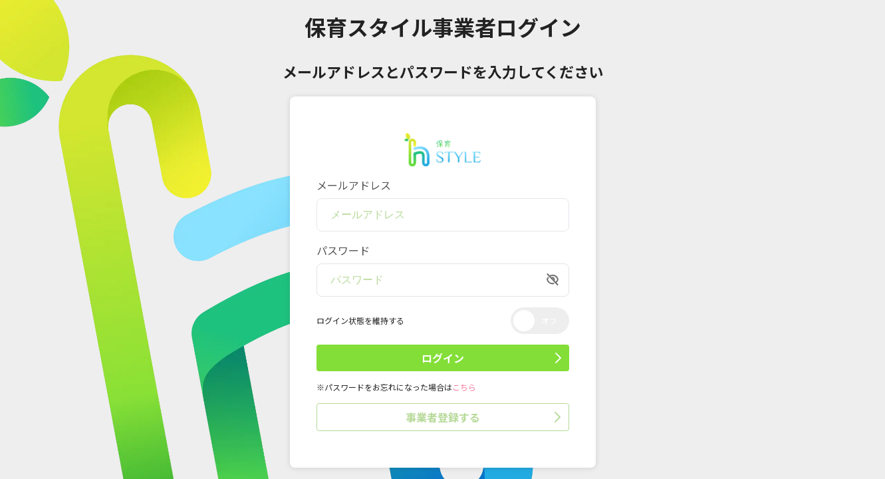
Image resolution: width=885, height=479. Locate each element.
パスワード (343, 250)
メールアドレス (353, 185)
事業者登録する (483, 417)
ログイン (491, 358)
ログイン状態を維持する (360, 320)
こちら (464, 387)
